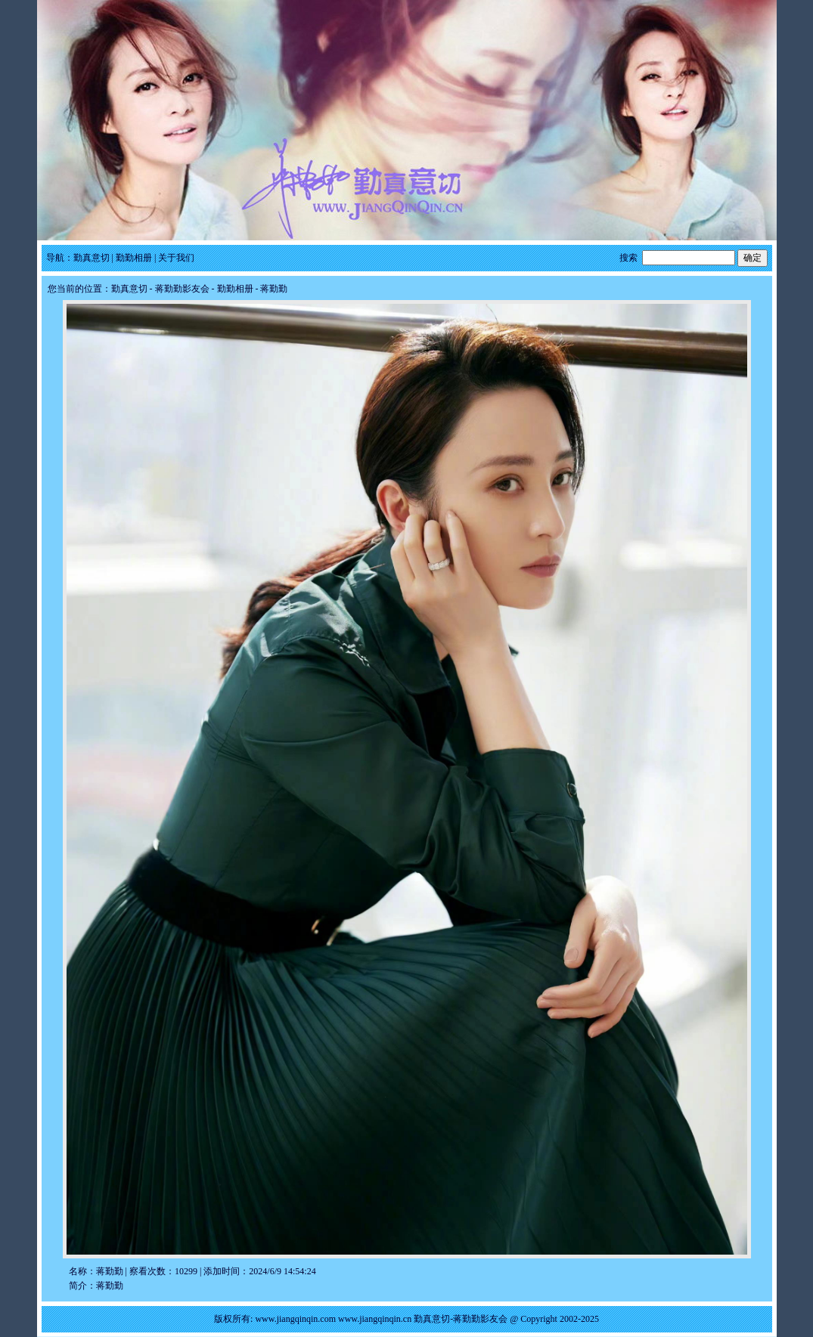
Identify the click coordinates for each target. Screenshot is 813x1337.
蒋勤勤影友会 (182, 288)
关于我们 (176, 257)
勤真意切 (91, 257)
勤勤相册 (134, 257)
